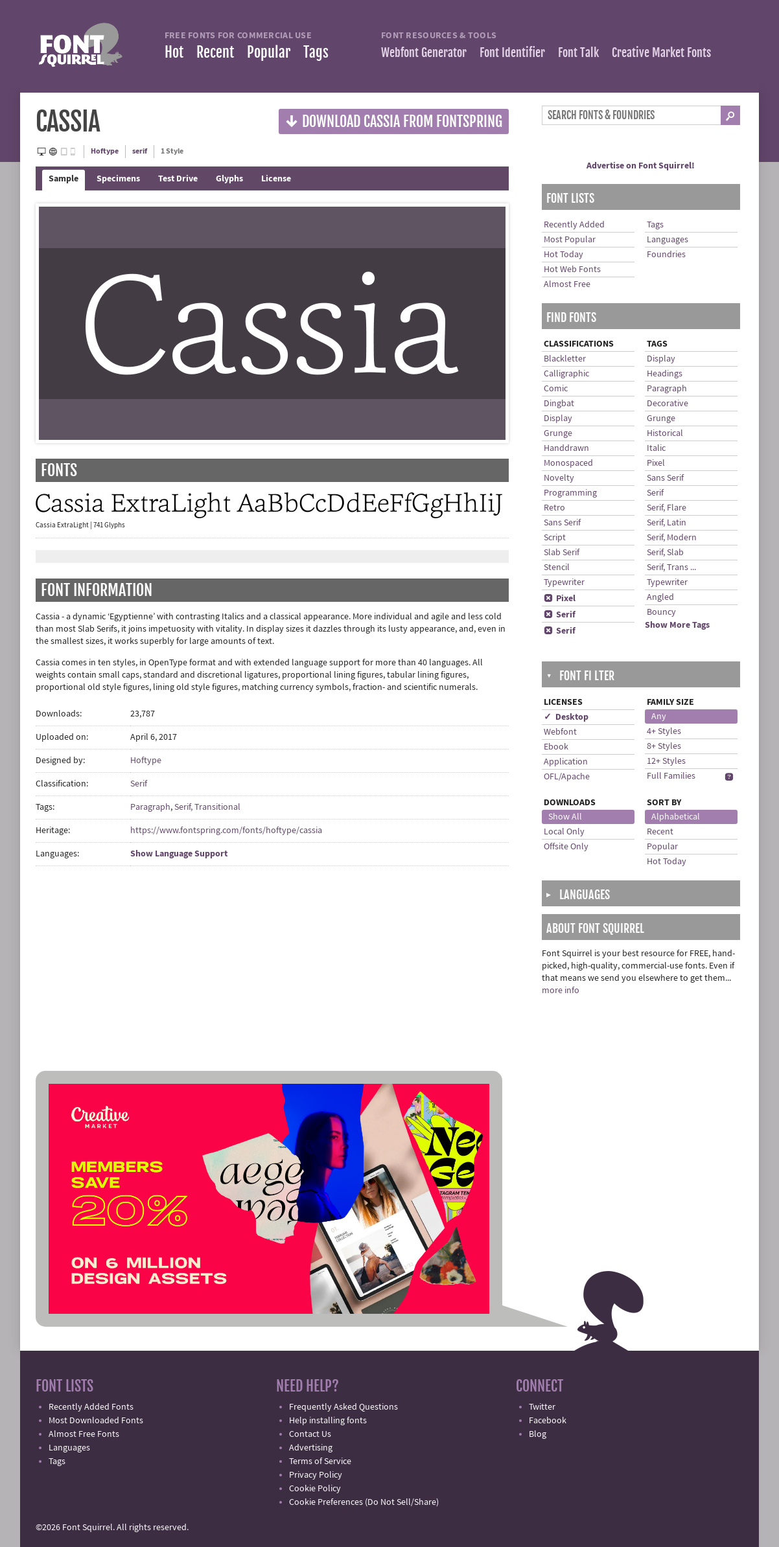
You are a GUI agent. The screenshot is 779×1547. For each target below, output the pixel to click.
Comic (556, 389)
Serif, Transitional (207, 807)
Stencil (557, 567)
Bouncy (661, 612)
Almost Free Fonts (84, 1434)
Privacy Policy (315, 1475)
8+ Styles (664, 746)
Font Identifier (512, 52)
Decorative (667, 403)
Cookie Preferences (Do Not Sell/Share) (364, 1502)
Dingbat (559, 403)
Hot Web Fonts (572, 269)
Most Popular (570, 240)
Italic (656, 448)
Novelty (559, 478)
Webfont (560, 732)
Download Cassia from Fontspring (393, 120)
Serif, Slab (665, 552)
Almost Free (567, 284)
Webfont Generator (424, 52)
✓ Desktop (566, 717)
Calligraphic (566, 374)
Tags (316, 52)
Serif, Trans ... (671, 567)
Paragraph (150, 807)
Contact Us (310, 1434)
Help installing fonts (328, 1421)
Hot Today (563, 254)
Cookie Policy (315, 1489)
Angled (660, 597)
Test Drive (178, 178)
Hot (174, 52)
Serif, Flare (666, 508)
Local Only (564, 832)
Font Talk (578, 52)
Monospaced (568, 463)
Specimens (118, 178)
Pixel (560, 598)
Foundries (666, 254)
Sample (63, 178)
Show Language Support (178, 853)
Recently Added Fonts (91, 1407)
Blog (537, 1434)
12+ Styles (666, 761)
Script (555, 538)
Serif (138, 784)
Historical (665, 433)
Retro (554, 508)
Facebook (547, 1421)
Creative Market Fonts (661, 52)
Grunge (558, 433)
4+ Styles (664, 731)
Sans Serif (562, 523)
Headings (664, 374)
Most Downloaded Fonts (96, 1421)
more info (560, 990)
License (276, 178)
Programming (570, 493)
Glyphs (229, 178)
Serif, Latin (666, 523)
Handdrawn (566, 448)
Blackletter (565, 359)
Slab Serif (561, 552)
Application (566, 762)
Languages (667, 240)
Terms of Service (320, 1461)
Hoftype (105, 151)
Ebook (556, 747)
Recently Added (574, 225)
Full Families (671, 776)
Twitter (542, 1407)
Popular (268, 52)
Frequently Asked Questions (343, 1407)
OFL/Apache (567, 777)
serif (139, 151)
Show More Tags (677, 625)
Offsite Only (566, 847)
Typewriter (564, 582)
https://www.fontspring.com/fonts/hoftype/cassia (226, 830)
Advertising (310, 1448)
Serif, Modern (672, 538)
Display (558, 418)
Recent (215, 52)
